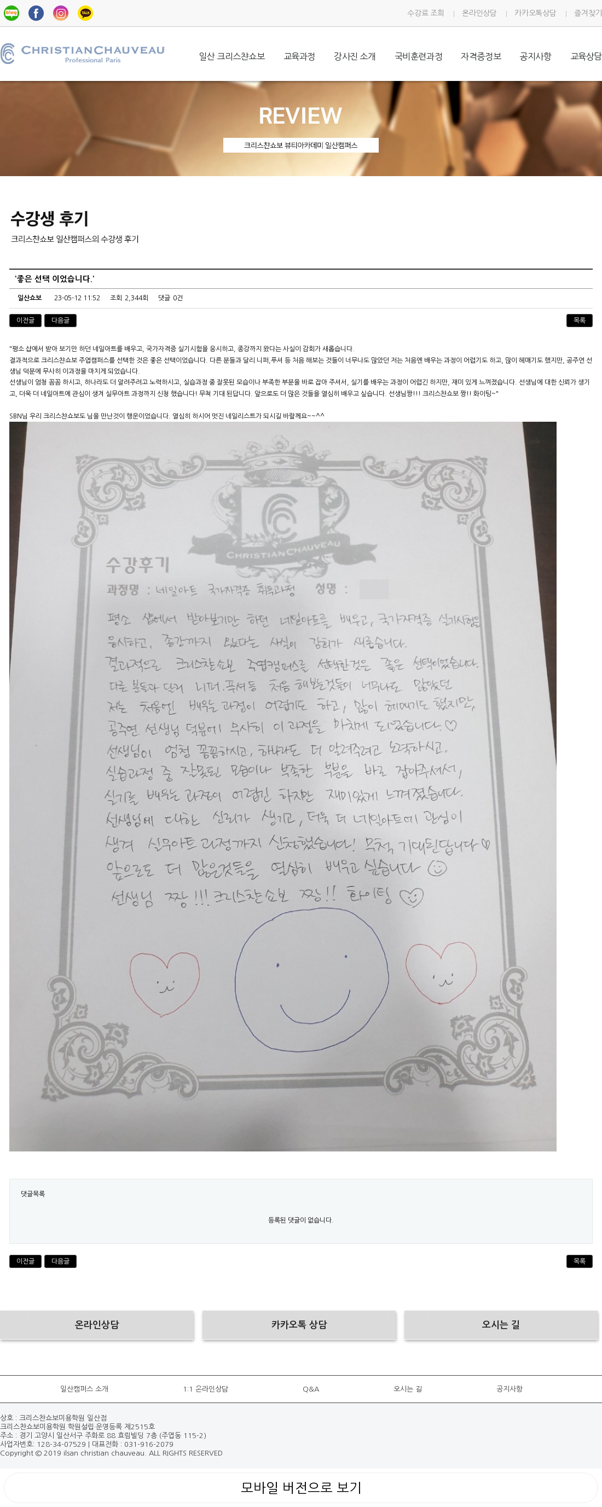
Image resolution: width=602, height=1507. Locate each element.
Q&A (311, 1389)
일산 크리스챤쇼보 (231, 56)
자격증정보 (481, 56)
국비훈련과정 (419, 56)
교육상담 (586, 56)
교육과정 (299, 56)
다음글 (60, 320)
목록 (580, 320)
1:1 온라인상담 (205, 1389)
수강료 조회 (425, 13)
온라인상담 (479, 13)
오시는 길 (407, 1389)
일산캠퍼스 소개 (84, 1389)
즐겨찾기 (588, 13)
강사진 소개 (355, 56)
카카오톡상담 (535, 13)
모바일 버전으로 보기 (301, 1487)
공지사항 (535, 56)
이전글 (25, 320)
